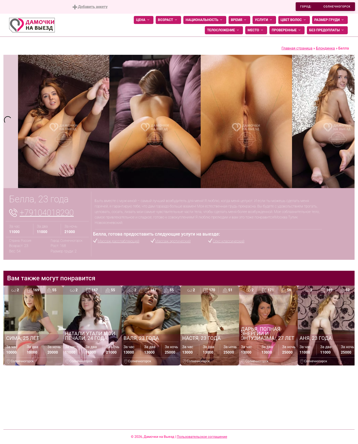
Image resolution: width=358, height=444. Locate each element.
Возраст (168, 20)
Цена (143, 20)
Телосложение (224, 30)
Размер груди (329, 20)
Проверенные (287, 30)
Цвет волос (294, 20)
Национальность (205, 20)
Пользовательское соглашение (202, 437)
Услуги (264, 20)
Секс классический (228, 241)
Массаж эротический (173, 241)
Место (256, 30)
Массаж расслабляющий (119, 241)
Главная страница (297, 48)
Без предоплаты (327, 30)
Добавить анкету (90, 7)
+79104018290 (47, 213)
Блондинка (325, 48)
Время (239, 20)
